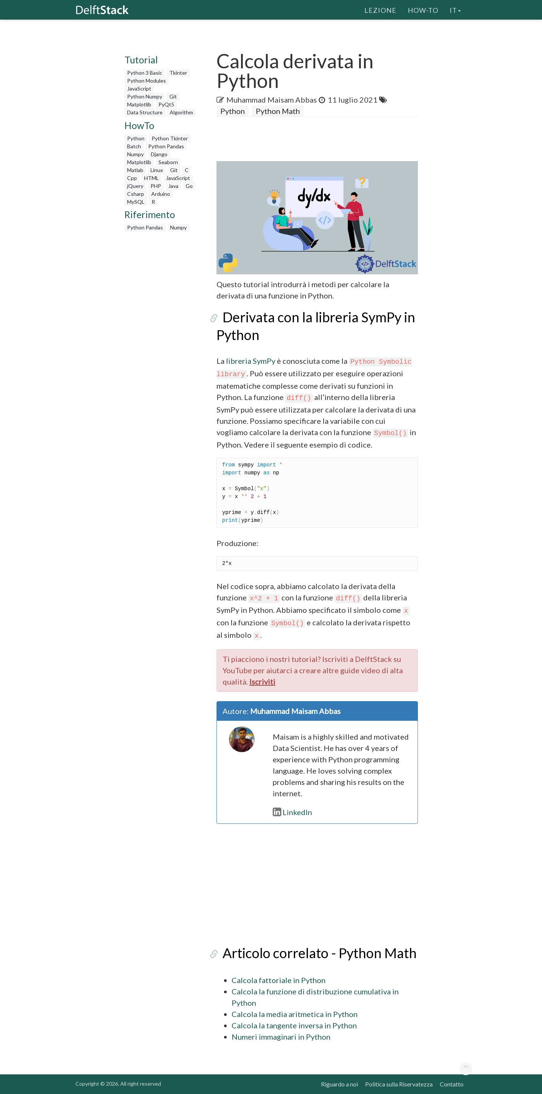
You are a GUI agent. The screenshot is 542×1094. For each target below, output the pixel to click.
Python (135, 138)
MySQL (135, 201)
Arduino (160, 194)
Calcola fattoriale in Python (279, 980)
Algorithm (181, 112)
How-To (423, 9)
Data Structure (145, 112)
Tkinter (178, 72)
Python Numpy (144, 96)
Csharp (135, 194)
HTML (151, 178)
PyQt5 (166, 104)
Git (173, 96)
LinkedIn (292, 812)
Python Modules (146, 80)
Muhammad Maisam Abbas (271, 99)
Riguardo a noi (339, 1084)
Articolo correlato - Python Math (313, 953)
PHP (155, 186)
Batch (134, 146)
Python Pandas (166, 146)
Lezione (380, 9)
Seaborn (168, 162)
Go (189, 186)
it (455, 9)
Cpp (132, 178)
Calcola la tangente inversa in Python (294, 1025)
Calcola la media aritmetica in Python (295, 1014)
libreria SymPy (250, 360)
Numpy (135, 154)
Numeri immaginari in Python (281, 1036)
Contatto (452, 1084)
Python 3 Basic (144, 72)
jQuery (135, 186)
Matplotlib (139, 104)
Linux (156, 170)
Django (159, 154)
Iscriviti (262, 681)
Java (173, 186)
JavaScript (139, 88)
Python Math (278, 110)
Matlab (135, 170)
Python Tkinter (170, 138)
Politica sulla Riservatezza (399, 1084)
